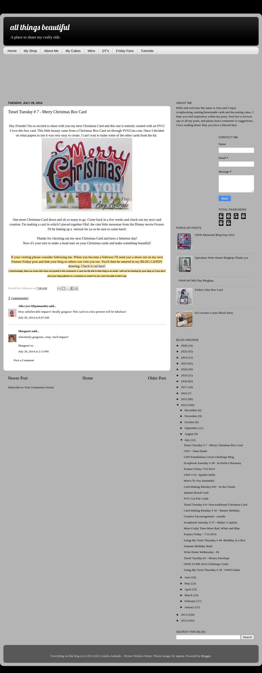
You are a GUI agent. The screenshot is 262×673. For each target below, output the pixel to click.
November (191, 416)
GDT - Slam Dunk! (195, 451)
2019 (184, 375)
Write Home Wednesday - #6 (201, 552)
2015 (184, 399)
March (189, 595)
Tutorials (147, 51)
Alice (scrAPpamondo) (33, 306)
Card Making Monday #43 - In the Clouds (209, 486)
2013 (184, 614)
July (187, 440)
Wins (91, 51)
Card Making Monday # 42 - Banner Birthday (212, 510)
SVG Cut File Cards (196, 498)
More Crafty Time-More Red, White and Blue (212, 528)
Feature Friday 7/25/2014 (199, 469)
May (188, 583)
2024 (184, 357)
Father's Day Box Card (209, 289)
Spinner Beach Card (196, 492)
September (191, 428)
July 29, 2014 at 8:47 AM (33, 317)
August (189, 434)
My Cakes (73, 51)
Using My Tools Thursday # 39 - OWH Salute (212, 570)
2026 (184, 345)
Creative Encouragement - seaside (204, 516)
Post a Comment (24, 360)
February (190, 601)
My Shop (30, 51)
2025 (184, 351)
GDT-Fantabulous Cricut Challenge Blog (209, 457)
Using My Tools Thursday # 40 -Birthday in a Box (215, 540)
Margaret (24, 331)
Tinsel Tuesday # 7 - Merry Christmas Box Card (213, 445)
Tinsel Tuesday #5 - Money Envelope (206, 558)
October (190, 422)
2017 (184, 387)
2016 (184, 393)
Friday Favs (125, 51)
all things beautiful (39, 27)
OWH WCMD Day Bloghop (195, 280)
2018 (184, 381)
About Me (51, 51)
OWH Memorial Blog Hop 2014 (214, 235)
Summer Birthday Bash (198, 546)
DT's (105, 51)
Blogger (206, 656)
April (188, 589)
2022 (184, 363)
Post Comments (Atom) (39, 387)
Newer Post (18, 378)
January (190, 607)
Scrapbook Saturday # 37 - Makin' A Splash (210, 522)
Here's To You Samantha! (199, 480)
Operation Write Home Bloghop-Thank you (221, 257)
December (191, 410)
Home (12, 51)
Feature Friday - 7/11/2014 (200, 534)
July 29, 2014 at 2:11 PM (33, 351)
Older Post (157, 378)
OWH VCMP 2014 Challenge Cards (206, 564)
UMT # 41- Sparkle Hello (199, 474)
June (188, 577)
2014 (184, 405)
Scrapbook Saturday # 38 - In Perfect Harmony (212, 463)
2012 (184, 620)
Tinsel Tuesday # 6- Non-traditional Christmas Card (215, 504)
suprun (180, 656)
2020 (184, 369)
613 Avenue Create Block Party (214, 312)
